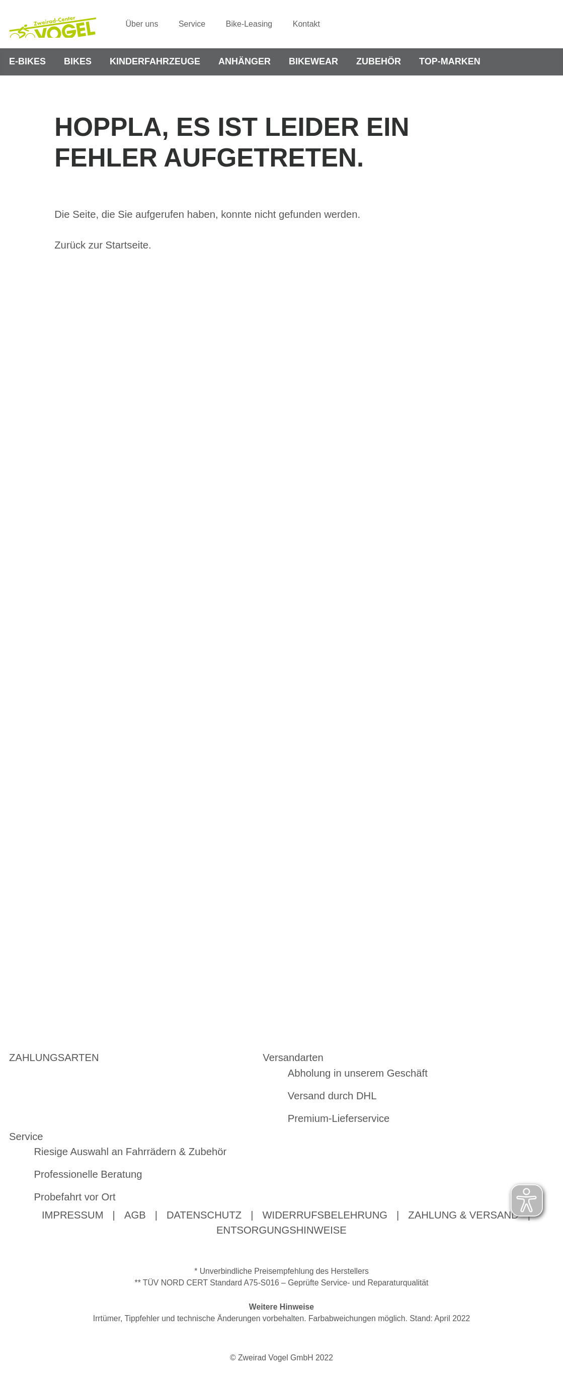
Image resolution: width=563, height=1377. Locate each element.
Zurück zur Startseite (101, 245)
